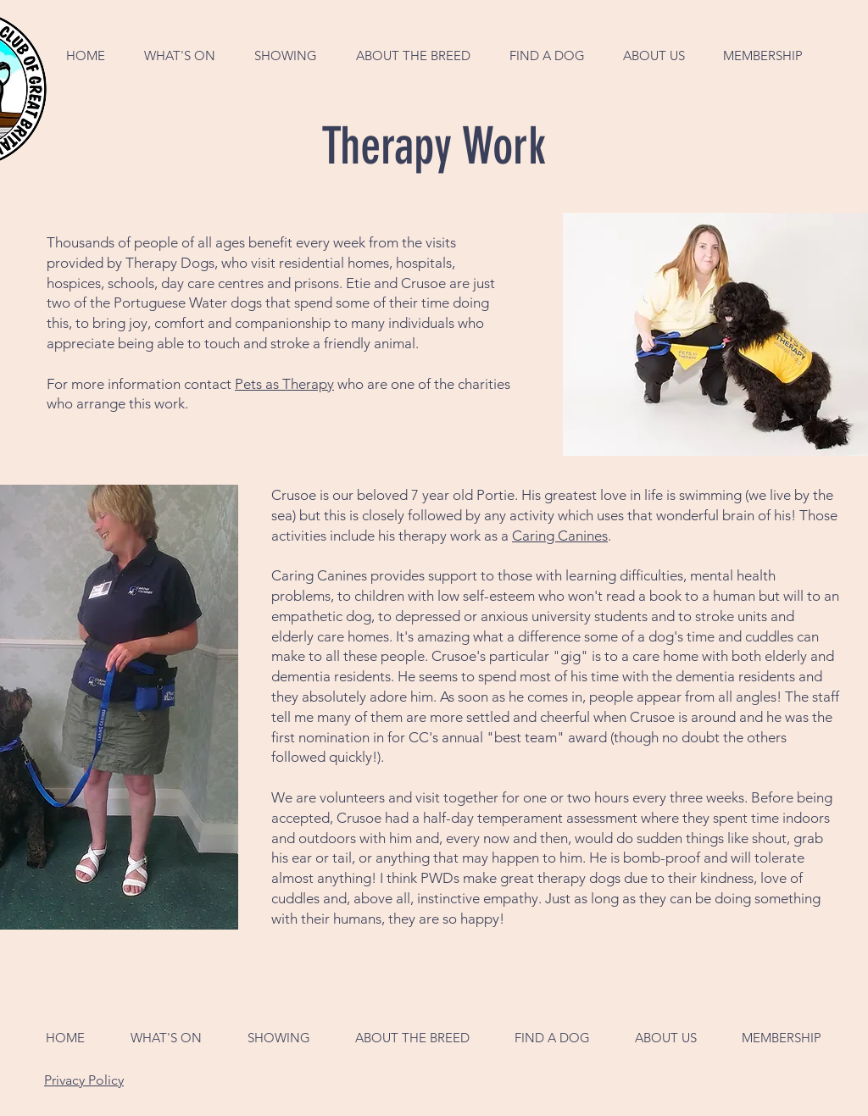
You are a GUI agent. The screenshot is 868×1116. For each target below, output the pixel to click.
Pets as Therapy (284, 383)
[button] (180, 55)
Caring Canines (560, 535)
